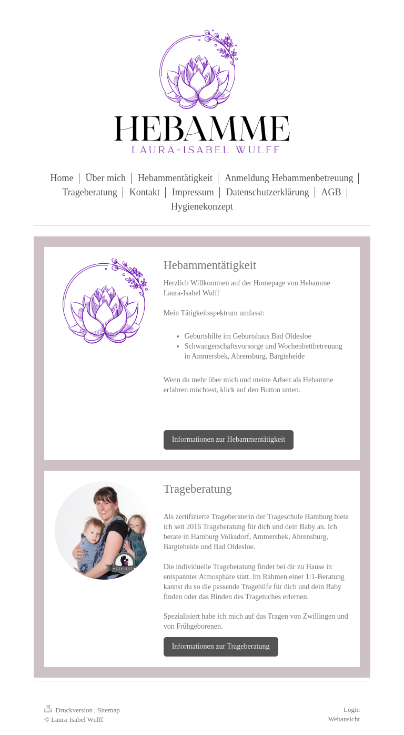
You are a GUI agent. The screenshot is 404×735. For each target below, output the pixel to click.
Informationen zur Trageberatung (221, 646)
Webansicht (344, 719)
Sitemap (108, 710)
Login (352, 709)
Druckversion (69, 710)
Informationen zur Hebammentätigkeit (228, 439)
